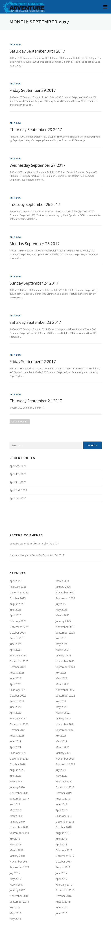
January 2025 (63, 621)
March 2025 (62, 615)
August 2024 (17, 638)
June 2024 (15, 644)
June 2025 (15, 609)
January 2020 (17, 787)
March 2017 (16, 884)
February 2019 (64, 816)
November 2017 (19, 861)
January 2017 (17, 890)
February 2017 (64, 884)
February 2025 (18, 621)
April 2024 (15, 649)
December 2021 (19, 724)
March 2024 (62, 649)
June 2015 (61, 913)
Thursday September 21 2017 (36, 400)
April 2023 (15, 684)
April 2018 (61, 844)
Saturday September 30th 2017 (37, 51)
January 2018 (17, 855)
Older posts (19, 421)
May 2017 (15, 879)
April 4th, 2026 (18, 474)
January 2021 (63, 753)
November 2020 (65, 758)
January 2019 (17, 821)
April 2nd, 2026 (18, 490)
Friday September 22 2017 (33, 361)
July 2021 (61, 735)
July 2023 (61, 672)
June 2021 (15, 741)
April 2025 (15, 615)
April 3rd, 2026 (18, 482)
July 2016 (15, 907)
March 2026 (62, 581)
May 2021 (61, 741)
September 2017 (19, 867)
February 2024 (18, 655)
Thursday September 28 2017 (36, 129)
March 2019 (16, 816)
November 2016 (19, 896)
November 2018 (19, 827)
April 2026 (15, 581)
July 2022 (61, 701)
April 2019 (61, 810)
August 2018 (63, 833)
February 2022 (18, 718)
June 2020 (15, 775)
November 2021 (65, 724)
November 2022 (65, 690)
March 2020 (16, 781)
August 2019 (63, 798)
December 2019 (65, 787)
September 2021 (65, 730)
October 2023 (18, 667)
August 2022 (17, 701)
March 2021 (62, 747)
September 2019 (19, 798)
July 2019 (15, 804)
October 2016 (64, 896)
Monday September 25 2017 (35, 243)
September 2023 (65, 667)
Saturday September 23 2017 (35, 322)
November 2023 (65, 661)
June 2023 (15, 678)
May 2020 (61, 775)
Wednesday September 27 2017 (38, 165)
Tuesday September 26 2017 (35, 204)
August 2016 (63, 901)
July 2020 (61, 770)
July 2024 (61, 638)
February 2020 (64, 781)
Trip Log (15, 44)
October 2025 (18, 598)
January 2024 (63, 655)
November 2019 (19, 793)
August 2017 (63, 867)
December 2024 (19, 627)
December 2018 (65, 821)
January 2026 (63, 586)
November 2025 (65, 592)
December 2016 (65, 890)
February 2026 (18, 586)
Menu (105, 6)
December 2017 (65, 855)
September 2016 (19, 901)
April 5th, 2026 (18, 466)
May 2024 (61, 644)
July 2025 (61, 604)
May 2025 (61, 609)
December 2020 (19, 758)
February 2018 (64, 850)
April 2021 (15, 747)
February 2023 (18, 690)
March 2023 (62, 684)
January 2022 (63, 718)
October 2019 (64, 793)
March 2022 (62, 712)
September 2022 (65, 695)
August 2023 (17, 672)
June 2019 (61, 804)
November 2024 (65, 627)
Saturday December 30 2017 (43, 543)
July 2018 (15, 838)
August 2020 (17, 770)
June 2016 (61, 907)
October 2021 (18, 730)
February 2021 (18, 753)
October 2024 (18, 632)
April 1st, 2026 (18, 498)
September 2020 (65, 764)
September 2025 (65, 598)
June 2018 (61, 838)
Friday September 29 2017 (33, 90)
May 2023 (61, 678)
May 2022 (61, 707)
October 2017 (64, 861)
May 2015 (15, 918)
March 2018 (16, 850)
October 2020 (18, 764)
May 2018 (15, 844)
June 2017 (61, 873)
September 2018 (19, 833)
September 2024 (65, 632)
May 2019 (15, 810)
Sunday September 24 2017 (34, 283)
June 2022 (15, 707)
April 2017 (61, 879)
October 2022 (18, 695)
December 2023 (19, 661)
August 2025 (17, 604)
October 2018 (64, 827)
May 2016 (15, 913)
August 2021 (17, 735)
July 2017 (15, 873)
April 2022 (15, 712)
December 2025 (19, 592)
